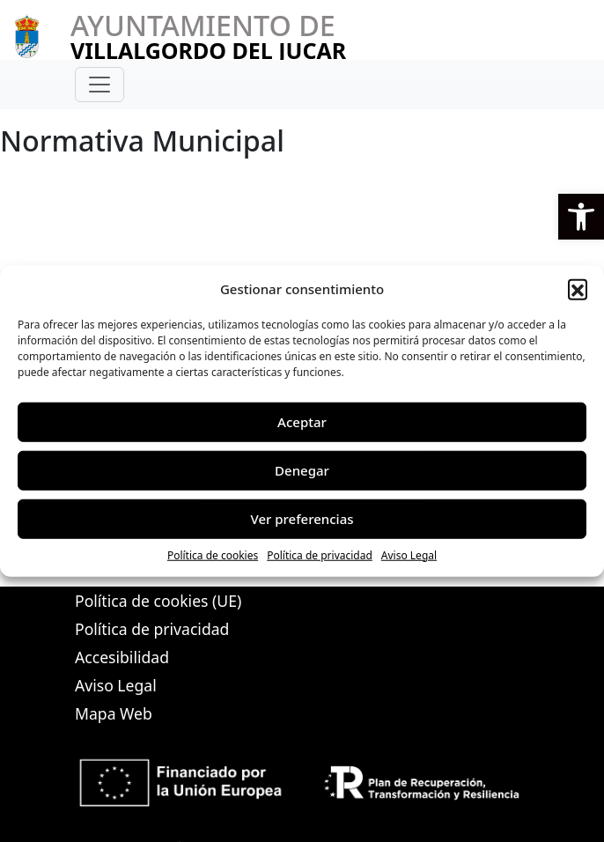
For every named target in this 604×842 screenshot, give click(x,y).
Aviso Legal (409, 554)
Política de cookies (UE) (158, 600)
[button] (581, 217)
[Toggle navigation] (99, 84)
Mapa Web (113, 713)
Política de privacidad (319, 554)
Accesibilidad (122, 657)
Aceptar (302, 422)
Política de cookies (212, 554)
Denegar (302, 470)
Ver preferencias (301, 519)
